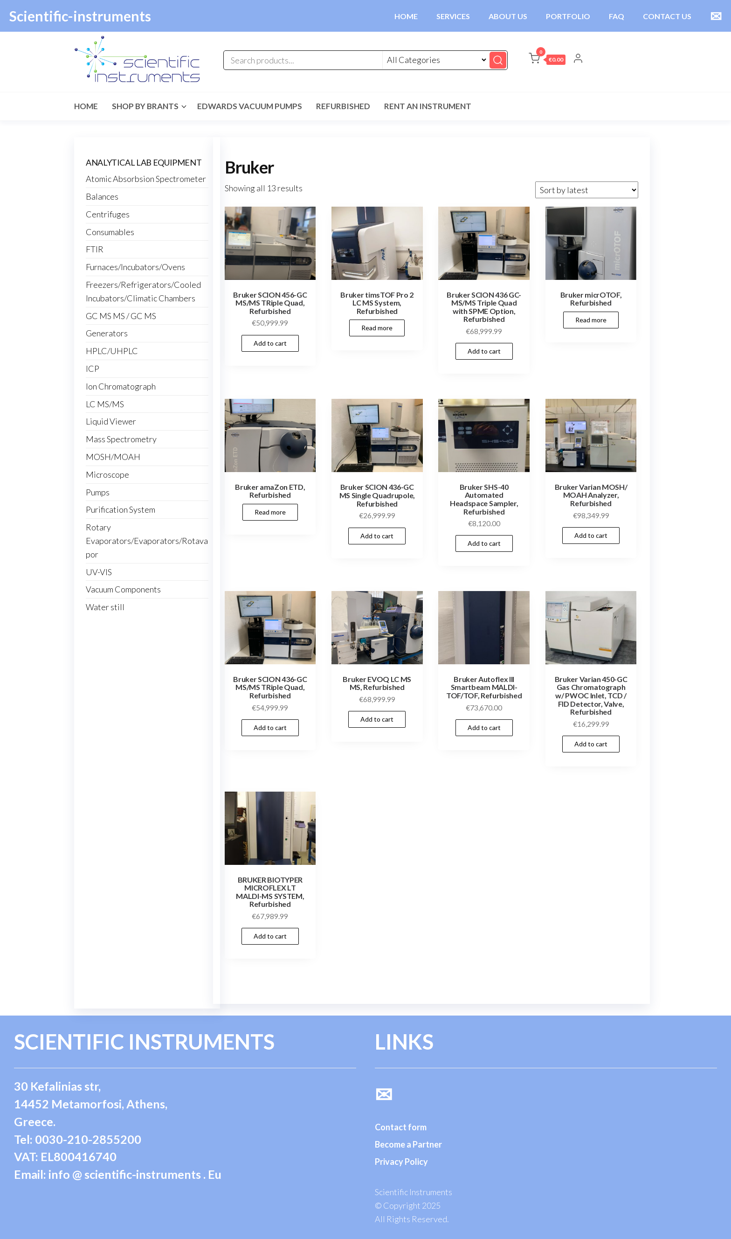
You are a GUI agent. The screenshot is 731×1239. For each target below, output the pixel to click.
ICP (92, 368)
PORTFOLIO (568, 16)
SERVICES (453, 16)
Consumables (110, 232)
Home (86, 106)
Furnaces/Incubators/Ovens (135, 267)
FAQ (616, 16)
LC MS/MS (105, 404)
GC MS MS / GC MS (121, 316)
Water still (105, 607)
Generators (107, 333)
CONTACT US (667, 16)
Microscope (107, 474)
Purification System (120, 509)
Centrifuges (108, 214)
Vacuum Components (123, 589)
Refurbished (343, 106)
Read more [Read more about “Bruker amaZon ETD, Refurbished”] (270, 512)
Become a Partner (408, 1144)
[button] (547, 60)
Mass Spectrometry (121, 439)
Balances (102, 196)
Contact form (401, 1127)
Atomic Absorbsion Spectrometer (146, 179)
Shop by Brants (145, 106)
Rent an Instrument (427, 106)
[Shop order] (586, 189)
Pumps (98, 492)
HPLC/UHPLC (112, 351)
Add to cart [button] (270, 343)
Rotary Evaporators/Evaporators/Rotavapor (147, 540)
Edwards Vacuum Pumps (249, 106)
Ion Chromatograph (121, 386)
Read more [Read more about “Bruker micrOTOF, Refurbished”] (591, 320)
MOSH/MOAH (113, 457)
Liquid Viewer (111, 421)
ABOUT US (508, 16)
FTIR (94, 249)
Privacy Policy (401, 1161)
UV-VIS (99, 572)
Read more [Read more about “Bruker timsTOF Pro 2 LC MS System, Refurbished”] (377, 328)
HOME (406, 16)
